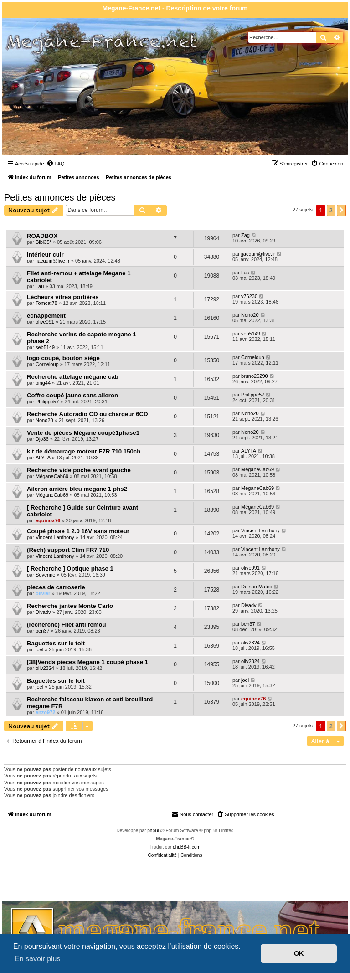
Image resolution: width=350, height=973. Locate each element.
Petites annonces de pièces (60, 197)
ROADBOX (42, 235)
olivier (43, 593)
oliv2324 (250, 642)
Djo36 (42, 439)
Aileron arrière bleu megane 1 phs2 (77, 488)
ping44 (43, 383)
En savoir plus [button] (38, 959)
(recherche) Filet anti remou (66, 624)
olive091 (45, 321)
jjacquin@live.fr (53, 260)
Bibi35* (43, 242)
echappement (46, 315)
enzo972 (45, 712)
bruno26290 (254, 376)
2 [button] (331, 210)
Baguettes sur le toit (56, 643)
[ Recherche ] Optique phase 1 (70, 568)
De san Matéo (256, 586)
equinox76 (48, 520)
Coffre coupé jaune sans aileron (72, 395)
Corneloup (47, 364)
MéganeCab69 (52, 476)
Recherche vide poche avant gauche (79, 470)
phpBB (154, 830)
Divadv (43, 612)
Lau (40, 286)
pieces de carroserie (56, 587)
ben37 (43, 630)
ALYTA (43, 457)
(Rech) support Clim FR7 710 (68, 549)
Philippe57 (47, 401)
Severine (45, 574)
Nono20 (250, 315)
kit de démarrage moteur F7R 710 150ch (83, 451)
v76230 (249, 296)
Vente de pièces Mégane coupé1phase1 (83, 432)
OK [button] (299, 953)
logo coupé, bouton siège (63, 358)
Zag (245, 235)
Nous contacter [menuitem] (192, 814)
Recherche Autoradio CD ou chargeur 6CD (87, 414)
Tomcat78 (46, 303)
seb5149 (45, 347)
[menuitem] (55, 163)
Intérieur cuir (45, 254)
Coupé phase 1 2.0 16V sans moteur (78, 531)
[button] (341, 210)
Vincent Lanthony (55, 537)
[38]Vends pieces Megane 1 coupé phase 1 (87, 662)
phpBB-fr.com (187, 846)
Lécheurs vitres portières (63, 296)
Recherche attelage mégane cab (72, 376)
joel (39, 649)
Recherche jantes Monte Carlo (70, 605)
